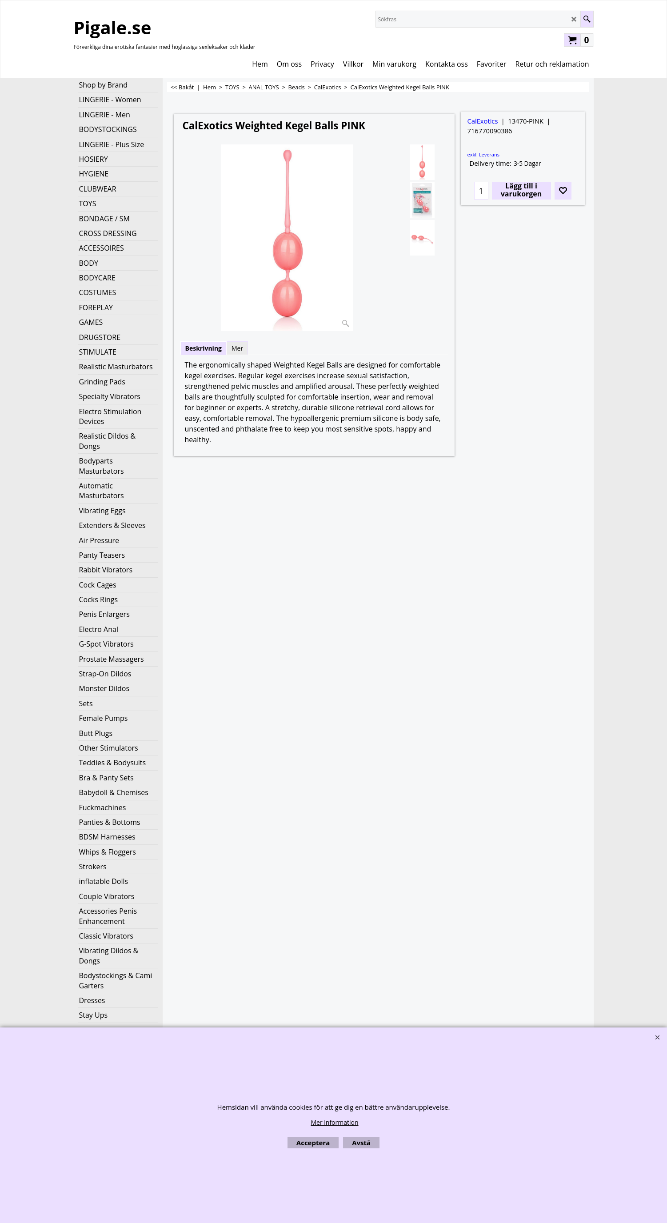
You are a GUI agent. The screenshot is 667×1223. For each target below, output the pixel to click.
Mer (237, 348)
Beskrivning (203, 348)
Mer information (334, 1122)
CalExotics (482, 120)
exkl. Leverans (483, 154)
